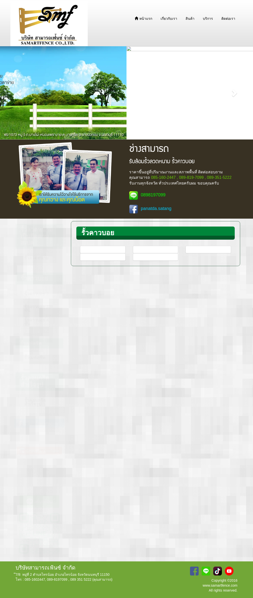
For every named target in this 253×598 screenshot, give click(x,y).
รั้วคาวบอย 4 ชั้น (36, 322)
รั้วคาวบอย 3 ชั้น (36, 308)
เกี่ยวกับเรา (169, 19)
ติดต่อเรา (228, 19)
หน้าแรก (143, 19)
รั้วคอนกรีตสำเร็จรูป (35, 402)
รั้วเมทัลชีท (34, 357)
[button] (19, 92)
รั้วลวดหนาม (36, 257)
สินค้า (190, 19)
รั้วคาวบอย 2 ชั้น (36, 295)
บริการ (208, 19)
